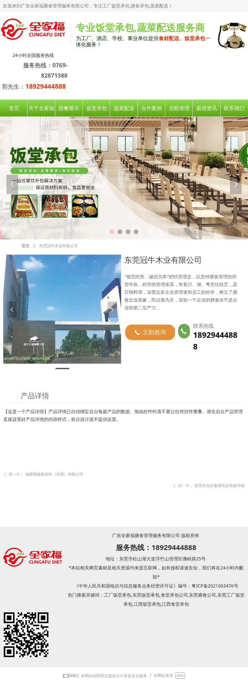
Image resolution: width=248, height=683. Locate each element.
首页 (25, 246)
